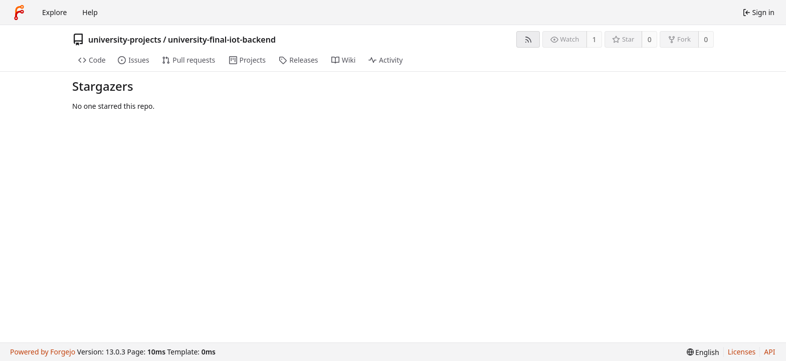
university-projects (124, 40)
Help (90, 12)
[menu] (703, 352)
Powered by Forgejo (42, 351)
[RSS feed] (528, 39)
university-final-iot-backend (222, 40)
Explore (54, 12)
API (769, 351)
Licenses (742, 351)
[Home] (19, 13)
